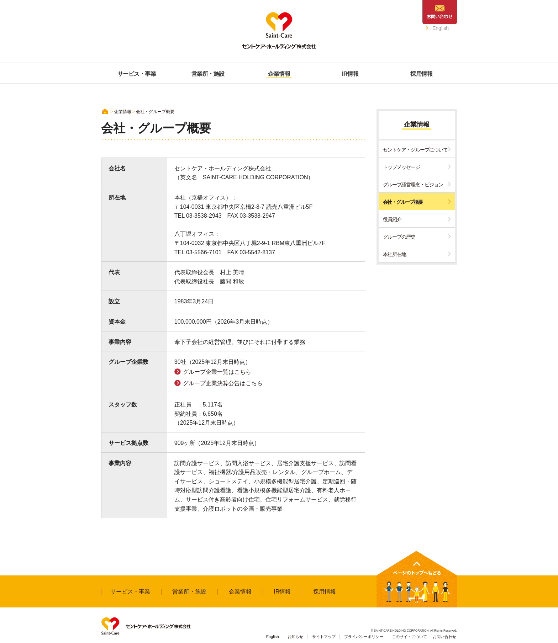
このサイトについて (409, 636)
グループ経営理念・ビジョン (413, 184)
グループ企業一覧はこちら (217, 372)
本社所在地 (394, 254)
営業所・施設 (189, 592)
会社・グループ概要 (403, 202)
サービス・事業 (130, 592)
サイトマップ (324, 636)
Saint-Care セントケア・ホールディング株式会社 (279, 30)
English (440, 28)
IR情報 (282, 592)
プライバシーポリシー (363, 636)
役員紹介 (392, 219)
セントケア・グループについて (415, 150)
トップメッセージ (401, 167)
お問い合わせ (444, 636)
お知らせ (295, 636)
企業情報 (122, 111)
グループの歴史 (399, 237)
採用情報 (324, 592)
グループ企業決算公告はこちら (223, 383)
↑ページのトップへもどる (417, 579)
